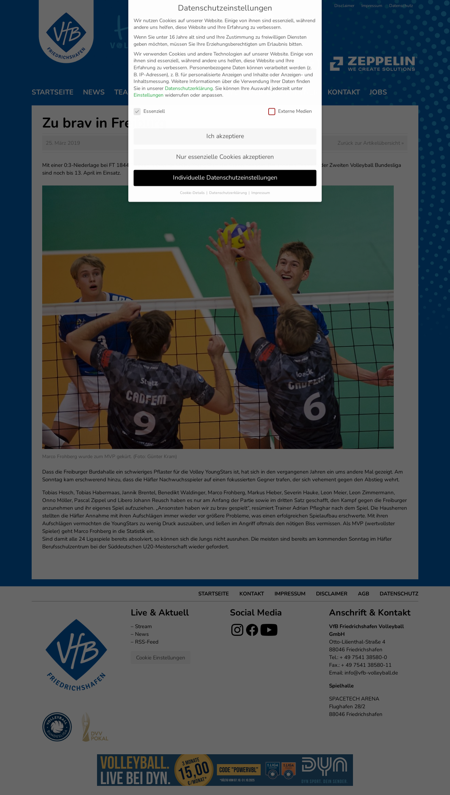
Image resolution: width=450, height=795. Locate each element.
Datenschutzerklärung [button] (228, 125)
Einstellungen (148, 27)
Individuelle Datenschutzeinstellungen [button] (225, 109)
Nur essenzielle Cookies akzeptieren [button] (225, 89)
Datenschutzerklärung (189, 20)
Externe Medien (290, 43)
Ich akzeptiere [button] (225, 68)
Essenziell (149, 43)
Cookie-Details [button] (193, 125)
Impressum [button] (260, 125)
